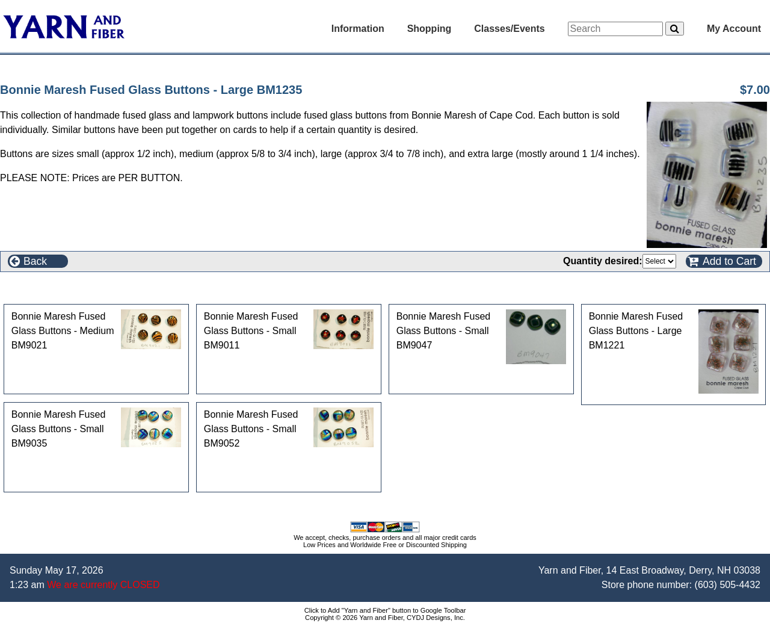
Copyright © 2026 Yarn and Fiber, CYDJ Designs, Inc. (385, 617)
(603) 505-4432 (727, 585)
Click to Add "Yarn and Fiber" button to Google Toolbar (385, 610)
